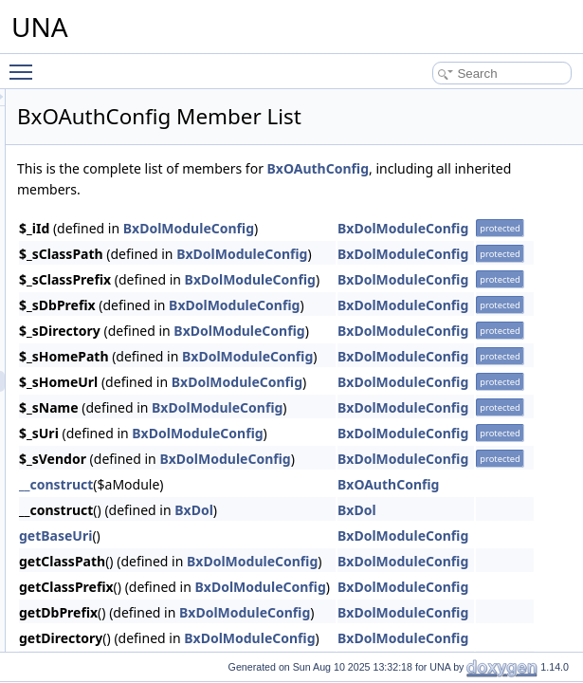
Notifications (98, 318)
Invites (83, 131)
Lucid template (104, 193)
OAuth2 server (103, 339)
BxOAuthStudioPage (134, 548)
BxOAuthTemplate (128, 569)
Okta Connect (102, 631)
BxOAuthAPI (114, 360)
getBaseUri (292, 535)
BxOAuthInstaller (125, 590)
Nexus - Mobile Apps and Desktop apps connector (193, 298)
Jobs (79, 151)
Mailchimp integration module (141, 214)
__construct (293, 484)
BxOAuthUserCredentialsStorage (165, 485)
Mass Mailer (98, 256)
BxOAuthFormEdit (128, 444)
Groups (85, 89)
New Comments (107, 277)
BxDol (430, 510)
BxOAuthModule (123, 506)
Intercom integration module (138, 110)
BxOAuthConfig (121, 381)
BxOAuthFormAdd (128, 423)
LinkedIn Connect (111, 172)
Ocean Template (108, 611)
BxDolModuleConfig (425, 228)
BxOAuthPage (118, 527)
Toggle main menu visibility (25, 63)
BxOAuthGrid (116, 464)
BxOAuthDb (112, 402)
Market (84, 235)
